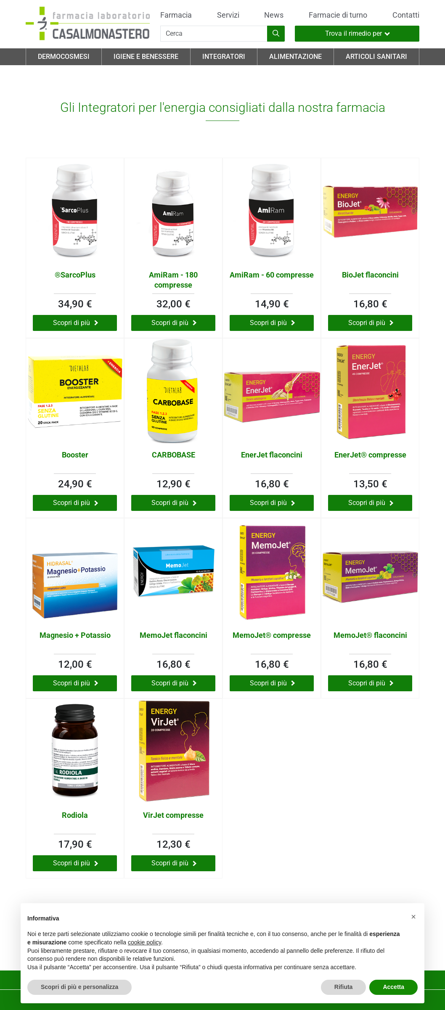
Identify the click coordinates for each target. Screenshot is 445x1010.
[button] (413, 916)
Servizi (228, 15)
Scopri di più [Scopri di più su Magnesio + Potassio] (75, 683)
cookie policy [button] (144, 942)
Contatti (405, 15)
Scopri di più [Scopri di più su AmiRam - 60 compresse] (272, 323)
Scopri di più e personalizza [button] (79, 987)
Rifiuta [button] (343, 987)
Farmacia (176, 15)
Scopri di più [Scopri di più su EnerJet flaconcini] (272, 503)
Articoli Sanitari (376, 57)
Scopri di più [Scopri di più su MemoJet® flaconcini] (370, 683)
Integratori (223, 57)
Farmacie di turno (338, 15)
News (273, 15)
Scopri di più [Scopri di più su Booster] (75, 503)
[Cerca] (214, 34)
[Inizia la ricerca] (276, 34)
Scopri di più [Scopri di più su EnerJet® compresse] (370, 503)
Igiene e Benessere (146, 57)
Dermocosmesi (64, 57)
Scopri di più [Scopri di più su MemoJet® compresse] (272, 683)
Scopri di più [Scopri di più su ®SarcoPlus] (75, 323)
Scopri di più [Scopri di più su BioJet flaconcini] (370, 323)
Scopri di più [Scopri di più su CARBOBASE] (173, 503)
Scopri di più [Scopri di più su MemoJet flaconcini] (173, 683)
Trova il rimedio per (357, 33)
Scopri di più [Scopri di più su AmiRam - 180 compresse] (173, 323)
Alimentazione (295, 57)
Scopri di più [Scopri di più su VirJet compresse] (173, 863)
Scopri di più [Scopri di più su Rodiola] (75, 863)
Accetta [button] (393, 987)
